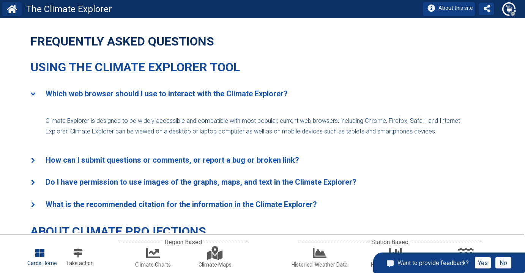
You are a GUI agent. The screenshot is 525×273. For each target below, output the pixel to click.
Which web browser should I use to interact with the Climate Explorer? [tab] (159, 94)
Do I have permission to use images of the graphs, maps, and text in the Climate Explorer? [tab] (193, 182)
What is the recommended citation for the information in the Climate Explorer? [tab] (173, 205)
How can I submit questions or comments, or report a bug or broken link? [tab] (164, 160)
